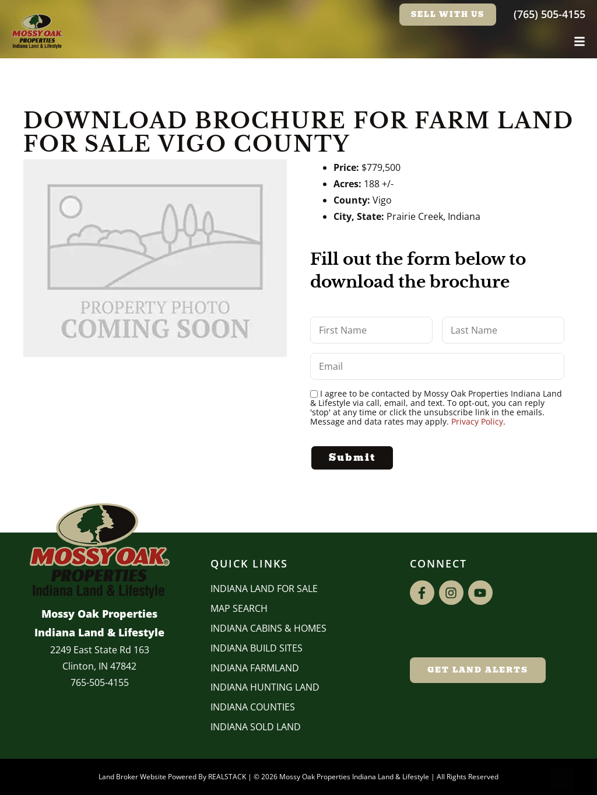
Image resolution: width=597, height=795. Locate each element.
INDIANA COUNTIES (252, 707)
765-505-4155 (100, 682)
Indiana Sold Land (255, 726)
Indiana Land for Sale (264, 588)
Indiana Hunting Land (264, 687)
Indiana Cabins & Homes (268, 628)
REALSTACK (227, 777)
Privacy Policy (477, 421)
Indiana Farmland (254, 667)
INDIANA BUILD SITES (256, 648)
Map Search (239, 608)
